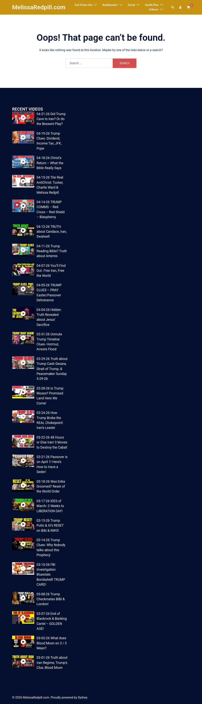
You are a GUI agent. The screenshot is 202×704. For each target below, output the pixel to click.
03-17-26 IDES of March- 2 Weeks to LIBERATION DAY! (50, 506)
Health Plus (151, 4)
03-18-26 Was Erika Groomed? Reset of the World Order (51, 486)
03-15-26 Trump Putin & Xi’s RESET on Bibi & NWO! (50, 525)
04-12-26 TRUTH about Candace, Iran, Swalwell (52, 232)
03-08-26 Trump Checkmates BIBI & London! (51, 599)
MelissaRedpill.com (38, 7)
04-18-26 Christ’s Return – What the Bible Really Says (50, 163)
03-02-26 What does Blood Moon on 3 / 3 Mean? (52, 643)
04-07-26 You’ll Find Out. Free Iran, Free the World (51, 271)
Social (131, 4)
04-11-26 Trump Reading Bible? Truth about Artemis (52, 251)
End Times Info (83, 4)
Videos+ (153, 9)
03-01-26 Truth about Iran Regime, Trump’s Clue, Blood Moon (52, 663)
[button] (172, 7)
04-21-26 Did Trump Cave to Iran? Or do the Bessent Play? (51, 119)
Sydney (82, 697)
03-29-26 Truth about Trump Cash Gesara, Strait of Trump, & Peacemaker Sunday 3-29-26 (52, 369)
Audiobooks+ (110, 4)
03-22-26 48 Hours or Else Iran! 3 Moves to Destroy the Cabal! (52, 442)
